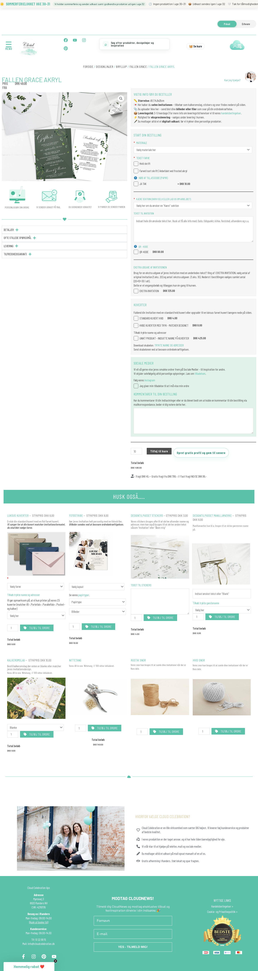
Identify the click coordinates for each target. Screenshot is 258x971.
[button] (121, 98)
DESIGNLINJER (104, 67)
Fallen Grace (138, 67)
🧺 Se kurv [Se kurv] (195, 46)
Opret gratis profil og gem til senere (201, 452)
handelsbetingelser (231, 113)
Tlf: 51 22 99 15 (38, 939)
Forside (88, 67)
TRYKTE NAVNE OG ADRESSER (169, 345)
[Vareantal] (136, 451)
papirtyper (83, 595)
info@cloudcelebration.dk (41, 944)
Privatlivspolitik (227, 912)
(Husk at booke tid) (38, 922)
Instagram (150, 380)
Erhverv (246, 24)
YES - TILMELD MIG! (133, 947)
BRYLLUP (121, 67)
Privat (227, 24)
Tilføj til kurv (159, 451)
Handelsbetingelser (221, 906)
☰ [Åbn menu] (8, 44)
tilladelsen (200, 373)
